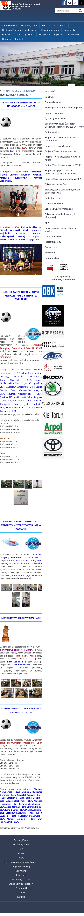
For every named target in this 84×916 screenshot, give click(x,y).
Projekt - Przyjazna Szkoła (57, 146)
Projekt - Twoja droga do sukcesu (61, 151)
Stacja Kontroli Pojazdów (51, 34)
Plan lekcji (7, 34)
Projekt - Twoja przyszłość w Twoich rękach (62, 158)
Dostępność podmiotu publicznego (19, 30)
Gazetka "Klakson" (54, 236)
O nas (52, 25)
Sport (47, 222)
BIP (43, 25)
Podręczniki (73, 34)
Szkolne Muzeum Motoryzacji (59, 208)
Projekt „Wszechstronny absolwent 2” (63, 179)
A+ (69, 3)
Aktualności (50, 91)
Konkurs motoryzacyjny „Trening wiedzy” (61, 229)
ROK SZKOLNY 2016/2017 (23, 90)
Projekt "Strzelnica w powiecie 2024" (63, 165)
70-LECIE (49, 96)
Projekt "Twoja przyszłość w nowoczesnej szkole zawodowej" (61, 172)
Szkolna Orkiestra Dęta (56, 184)
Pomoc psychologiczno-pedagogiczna (63, 107)
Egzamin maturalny (54, 113)
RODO (63, 25)
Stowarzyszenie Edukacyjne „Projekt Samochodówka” (62, 191)
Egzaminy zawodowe (55, 118)
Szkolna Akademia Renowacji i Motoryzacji (60, 216)
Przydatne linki (52, 258)
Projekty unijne (52, 132)
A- (75, 2)
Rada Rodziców (52, 198)
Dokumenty (69, 30)
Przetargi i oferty (53, 241)
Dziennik (6, 39)
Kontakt (19, 39)
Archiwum (50, 252)
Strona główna (9, 25)
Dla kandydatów (29, 25)
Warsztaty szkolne (25, 34)
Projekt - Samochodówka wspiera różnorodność (61, 139)
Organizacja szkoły (50, 30)
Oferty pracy (51, 247)
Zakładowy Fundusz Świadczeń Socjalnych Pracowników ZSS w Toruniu (64, 125)
